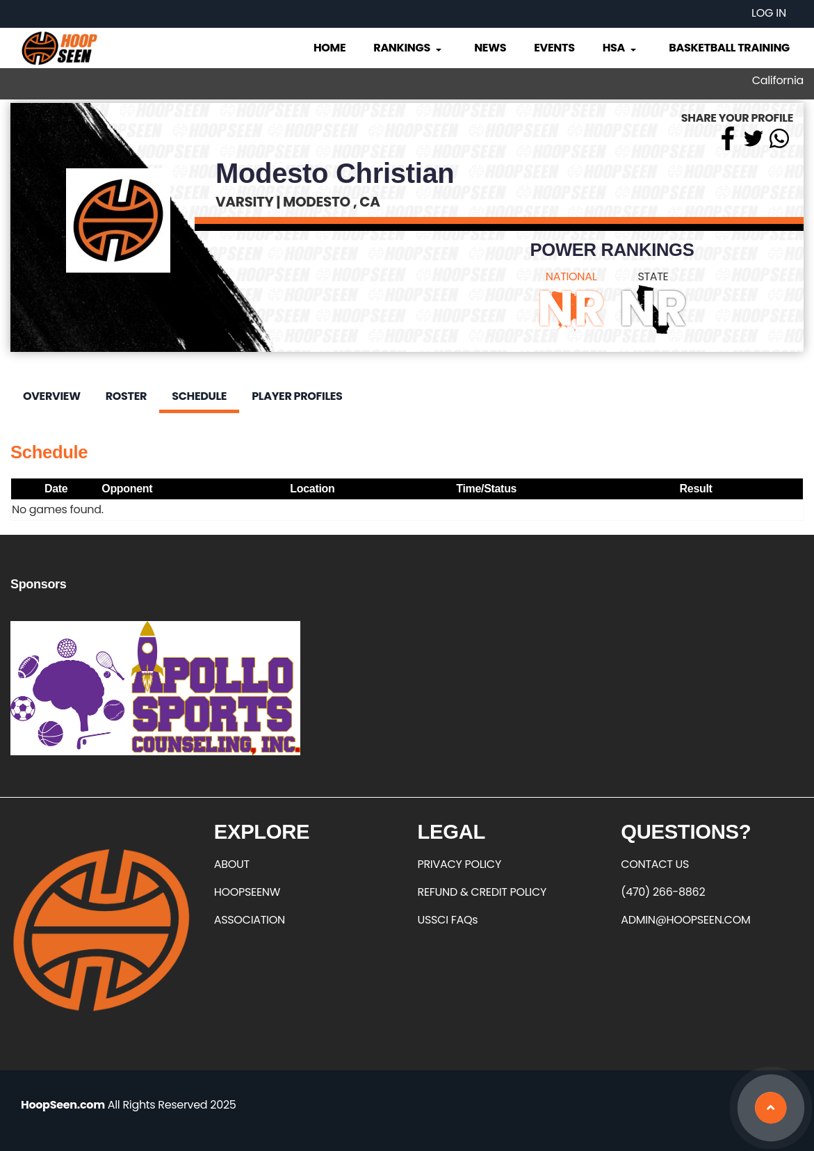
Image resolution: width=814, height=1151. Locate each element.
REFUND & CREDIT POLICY (482, 892)
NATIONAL (571, 276)
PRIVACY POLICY (459, 864)
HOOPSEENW (247, 892)
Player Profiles (297, 396)
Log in (768, 13)
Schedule (199, 396)
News (490, 48)
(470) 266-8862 (663, 892)
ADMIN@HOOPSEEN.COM (685, 920)
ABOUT (232, 864)
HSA (621, 48)
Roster (126, 396)
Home (329, 48)
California (778, 80)
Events (554, 48)
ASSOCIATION (249, 920)
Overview (52, 396)
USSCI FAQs (448, 920)
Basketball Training (729, 48)
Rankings (408, 48)
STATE (652, 276)
